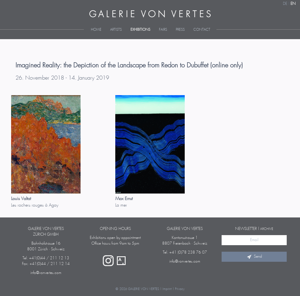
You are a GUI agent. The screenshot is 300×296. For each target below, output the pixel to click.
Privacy (180, 289)
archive (266, 229)
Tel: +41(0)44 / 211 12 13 (46, 258)
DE (285, 4)
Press (180, 30)
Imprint (167, 289)
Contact (201, 30)
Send (254, 256)
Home (96, 30)
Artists (116, 30)
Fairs (163, 30)
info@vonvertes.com (45, 273)
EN (293, 4)
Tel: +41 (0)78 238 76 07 (185, 252)
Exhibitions (140, 30)
